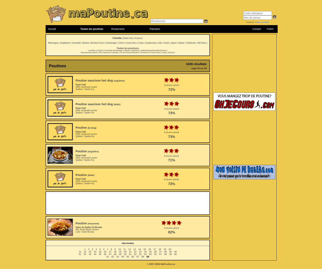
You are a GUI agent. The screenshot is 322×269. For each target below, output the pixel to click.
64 (122, 256)
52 (135, 254)
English (270, 29)
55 (150, 254)
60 (175, 254)
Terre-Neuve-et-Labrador (109, 52)
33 (140, 251)
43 (90, 254)
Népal (181, 43)
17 (154, 249)
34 (145, 251)
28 (115, 251)
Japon (173, 43)
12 (129, 249)
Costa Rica (131, 43)
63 (117, 256)
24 (95, 251)
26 (105, 251)
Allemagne (53, 43)
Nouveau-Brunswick (89, 52)
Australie (76, 43)
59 (170, 254)
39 (170, 251)
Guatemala (150, 43)
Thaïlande (191, 43)
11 (124, 249)
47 (110, 254)
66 (132, 256)
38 (165, 251)
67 (138, 256)
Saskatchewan (146, 50)
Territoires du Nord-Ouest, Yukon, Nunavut (157, 52)
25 (100, 251)
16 (149, 249)
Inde (160, 43)
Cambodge (111, 43)
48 (115, 254)
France (138, 38)
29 (120, 251)
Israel (166, 43)
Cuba (141, 43)
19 (164, 249)
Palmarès (155, 29)
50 (125, 254)
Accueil (52, 29)
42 (85, 254)
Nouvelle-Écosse (159, 50)
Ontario (100, 50)
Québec (92, 50)
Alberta (127, 50)
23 (90, 251)
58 (165, 254)
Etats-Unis (128, 38)
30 (125, 251)
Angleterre (65, 43)
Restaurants (118, 29)
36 (155, 251)
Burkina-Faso (97, 43)
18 (160, 249)
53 (140, 254)
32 (135, 251)
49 (120, 254)
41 (80, 254)
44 (95, 254)
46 (105, 254)
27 (110, 251)
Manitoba (135, 50)
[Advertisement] (127, 203)
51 (130, 254)
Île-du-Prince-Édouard (129, 52)
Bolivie (86, 43)
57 (160, 254)
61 (107, 256)
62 (112, 256)
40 (175, 251)
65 (127, 256)
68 (142, 256)
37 (160, 251)
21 (80, 251)
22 (85, 251)
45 (100, 254)
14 (139, 249)
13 (134, 249)
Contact (256, 29)
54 (145, 254)
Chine (121, 43)
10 (119, 249)
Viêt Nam (201, 43)
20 (170, 249)
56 (155, 254)
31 (130, 251)
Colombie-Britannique (114, 50)
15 (144, 249)
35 (150, 251)
